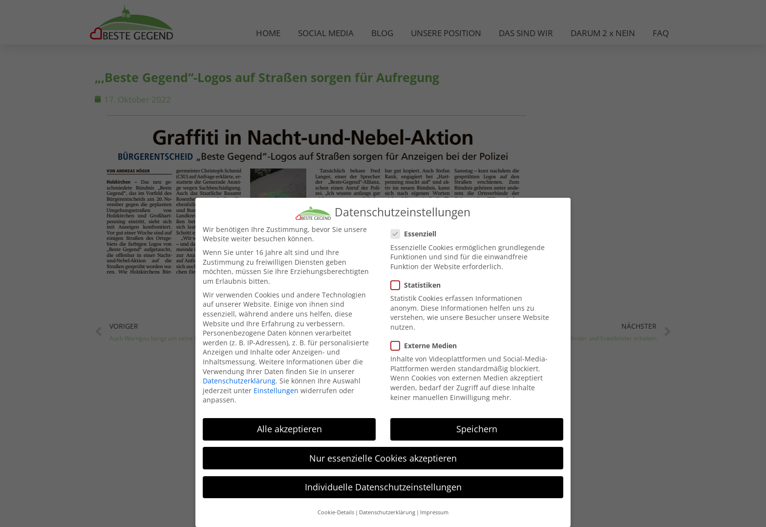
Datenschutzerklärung (239, 380)
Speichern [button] (476, 428)
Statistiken (418, 284)
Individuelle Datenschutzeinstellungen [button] (383, 486)
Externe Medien (426, 344)
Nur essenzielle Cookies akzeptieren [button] (383, 457)
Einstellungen (276, 389)
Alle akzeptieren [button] (289, 428)
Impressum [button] (434, 511)
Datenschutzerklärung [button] (387, 511)
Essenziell (416, 233)
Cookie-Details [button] (336, 511)
